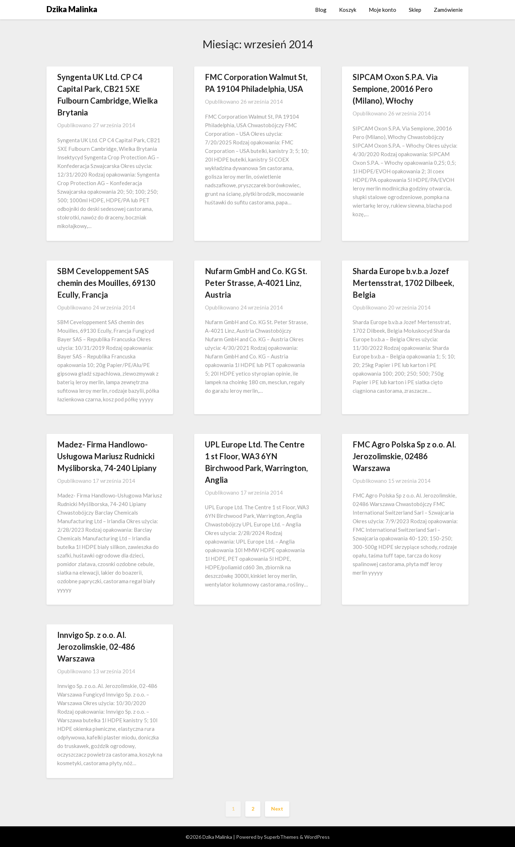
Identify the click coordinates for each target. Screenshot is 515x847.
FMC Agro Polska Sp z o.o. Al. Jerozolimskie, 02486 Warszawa (404, 456)
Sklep (415, 9)
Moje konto (382, 9)
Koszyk (347, 9)
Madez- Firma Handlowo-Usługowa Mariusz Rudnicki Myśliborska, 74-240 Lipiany (107, 456)
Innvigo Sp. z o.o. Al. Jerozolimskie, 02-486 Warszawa (96, 646)
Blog (321, 9)
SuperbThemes (281, 837)
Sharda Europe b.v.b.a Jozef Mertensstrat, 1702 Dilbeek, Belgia (403, 282)
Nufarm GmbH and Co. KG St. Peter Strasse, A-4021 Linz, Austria (256, 282)
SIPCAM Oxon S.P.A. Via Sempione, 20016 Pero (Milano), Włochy (395, 88)
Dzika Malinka (71, 9)
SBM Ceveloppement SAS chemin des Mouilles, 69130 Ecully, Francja (106, 282)
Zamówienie (448, 9)
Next (277, 809)
